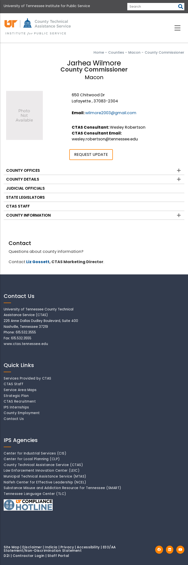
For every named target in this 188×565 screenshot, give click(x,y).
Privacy (67, 547)
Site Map (11, 547)
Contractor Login (29, 555)
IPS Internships (16, 407)
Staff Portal (58, 555)
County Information (28, 215)
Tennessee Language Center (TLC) (35, 493)
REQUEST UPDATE (91, 154)
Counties (116, 52)
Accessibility (88, 547)
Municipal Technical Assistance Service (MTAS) (45, 476)
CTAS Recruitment (20, 401)
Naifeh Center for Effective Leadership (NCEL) (45, 482)
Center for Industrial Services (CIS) (35, 453)
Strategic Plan (16, 395)
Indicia (51, 547)
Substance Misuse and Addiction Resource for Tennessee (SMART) (62, 488)
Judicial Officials (25, 188)
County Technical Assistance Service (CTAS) (43, 465)
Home (99, 52)
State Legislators (25, 197)
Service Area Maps (20, 390)
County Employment (22, 413)
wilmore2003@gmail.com (110, 113)
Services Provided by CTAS (27, 378)
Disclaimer (32, 547)
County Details (22, 179)
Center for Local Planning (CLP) (32, 459)
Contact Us (14, 419)
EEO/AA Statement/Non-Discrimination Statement (60, 549)
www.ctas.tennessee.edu (26, 344)
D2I (7, 555)
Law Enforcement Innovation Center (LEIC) (42, 470)
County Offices (23, 170)
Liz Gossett (37, 262)
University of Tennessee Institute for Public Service (47, 5)
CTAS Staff (18, 206)
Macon (134, 52)
